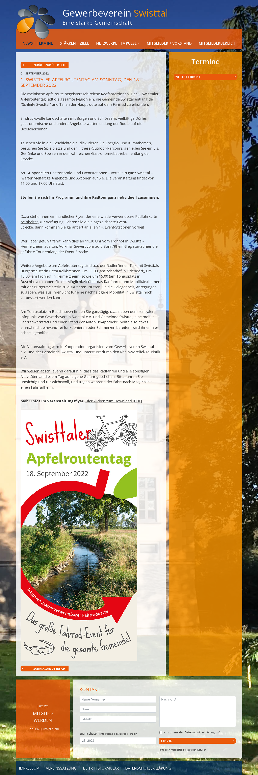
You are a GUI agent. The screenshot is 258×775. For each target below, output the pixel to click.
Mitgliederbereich (217, 43)
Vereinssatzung (61, 768)
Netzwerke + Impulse (116, 43)
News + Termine (38, 43)
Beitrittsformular (101, 768)
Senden (166, 740)
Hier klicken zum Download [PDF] (113, 401)
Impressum (29, 768)
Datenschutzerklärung (200, 732)
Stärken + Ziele (74, 43)
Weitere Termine (187, 77)
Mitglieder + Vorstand (169, 43)
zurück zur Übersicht (50, 65)
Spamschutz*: (108, 733)
